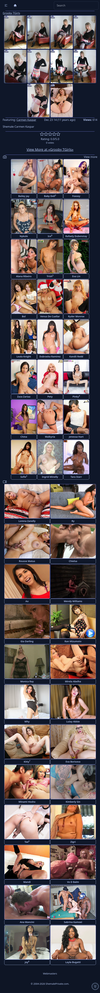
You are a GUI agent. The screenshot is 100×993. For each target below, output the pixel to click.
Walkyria (50, 436)
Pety (49, 396)
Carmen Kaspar (26, 120)
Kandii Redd (76, 356)
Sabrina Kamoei (73, 922)
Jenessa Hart (76, 436)
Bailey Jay (23, 196)
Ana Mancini (27, 922)
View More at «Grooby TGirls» (50, 149)
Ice (50, 236)
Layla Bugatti (73, 962)
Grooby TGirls (11, 13)
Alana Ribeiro (24, 276)
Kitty (27, 761)
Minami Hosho (27, 801)
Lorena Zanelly (26, 521)
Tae (27, 841)
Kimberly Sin (73, 801)
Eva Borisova (73, 761)
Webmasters (50, 973)
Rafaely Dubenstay (76, 236)
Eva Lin (76, 276)
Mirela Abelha (73, 681)
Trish (50, 276)
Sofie (23, 476)
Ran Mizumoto (73, 641)
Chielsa (73, 561)
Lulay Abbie (73, 721)
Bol (24, 316)
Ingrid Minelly (50, 476)
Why (27, 721)
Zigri (73, 841)
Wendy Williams (73, 601)
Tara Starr (76, 476)
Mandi (27, 882)
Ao (26, 601)
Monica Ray (27, 681)
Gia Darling (26, 641)
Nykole (24, 236)
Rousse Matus (27, 561)
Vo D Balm (73, 882)
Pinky (76, 396)
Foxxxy (76, 196)
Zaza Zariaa (23, 396)
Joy (27, 962)
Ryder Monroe (76, 316)
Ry (73, 521)
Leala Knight (24, 356)
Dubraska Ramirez (49, 356)
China (23, 436)
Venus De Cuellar (50, 316)
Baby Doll (50, 196)
